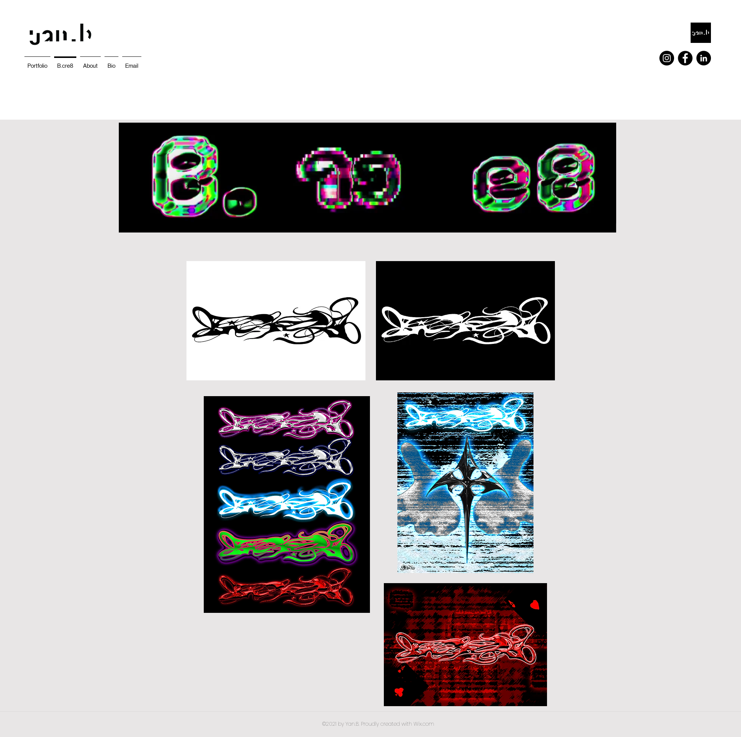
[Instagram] (666, 58)
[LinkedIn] (703, 58)
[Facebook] (685, 58)
